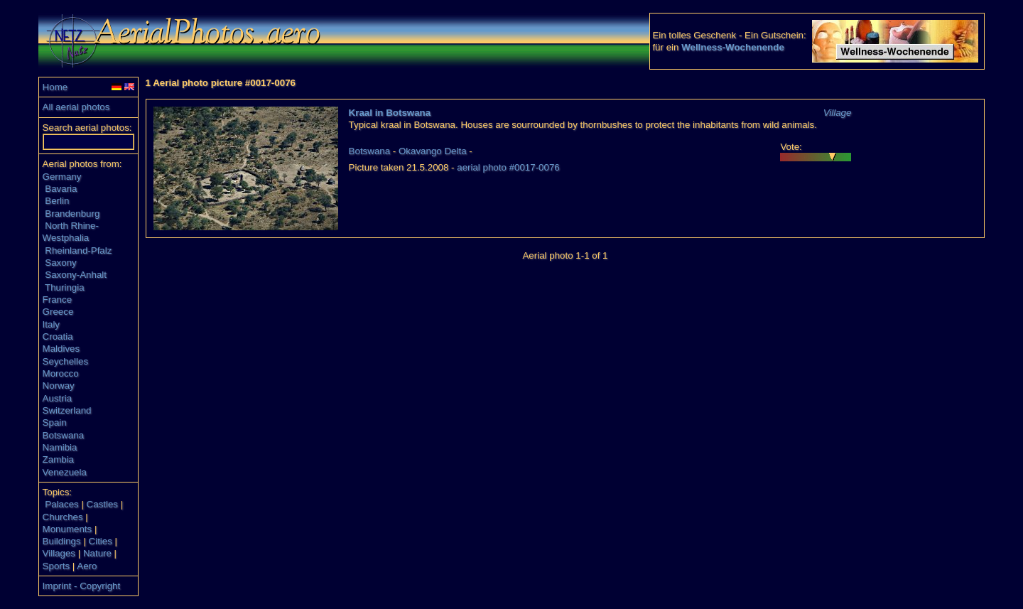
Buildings (62, 541)
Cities (100, 541)
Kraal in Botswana (390, 112)
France (57, 299)
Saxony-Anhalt (76, 274)
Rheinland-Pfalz (78, 250)
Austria (57, 398)
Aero (87, 566)
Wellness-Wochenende (732, 47)
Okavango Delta (433, 151)
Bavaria (61, 188)
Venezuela (65, 472)
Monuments (67, 529)
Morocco (61, 373)
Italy (51, 324)
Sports (56, 566)
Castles (102, 504)
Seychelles (65, 361)
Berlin (57, 200)
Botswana (64, 435)
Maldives (61, 348)
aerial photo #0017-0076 (508, 167)
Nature (97, 553)
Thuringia (65, 287)
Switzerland (67, 410)
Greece (58, 311)
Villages (59, 553)
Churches (63, 517)
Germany (62, 176)
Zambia (58, 459)
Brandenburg (72, 213)
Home (55, 87)
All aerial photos (76, 107)
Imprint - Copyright (82, 586)
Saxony (60, 262)
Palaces (61, 504)
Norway (59, 385)
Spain (55, 422)
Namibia (60, 447)
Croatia (58, 336)
